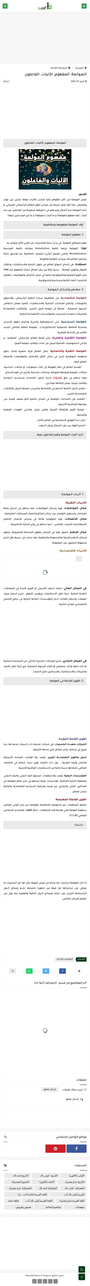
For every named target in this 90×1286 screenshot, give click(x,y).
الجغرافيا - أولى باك (74, 1188)
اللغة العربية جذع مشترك (71, 1200)
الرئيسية (81, 68)
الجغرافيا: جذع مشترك (20, 1188)
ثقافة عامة (13, 1200)
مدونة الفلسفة (33, 1276)
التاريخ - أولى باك (49, 1175)
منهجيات (80, 1207)
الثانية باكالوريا (46, 1182)
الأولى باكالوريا (76, 1175)
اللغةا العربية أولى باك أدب (39, 1200)
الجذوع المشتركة (20, 1182)
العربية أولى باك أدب (74, 1194)
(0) (6, 82)
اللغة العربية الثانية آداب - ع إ (32, 1194)
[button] (62, 971)
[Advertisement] (45, 37)
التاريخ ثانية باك (21, 1175)
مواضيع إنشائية (53, 1207)
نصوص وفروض (23, 1207)
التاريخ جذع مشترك (75, 1182)
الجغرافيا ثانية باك (60, 68)
